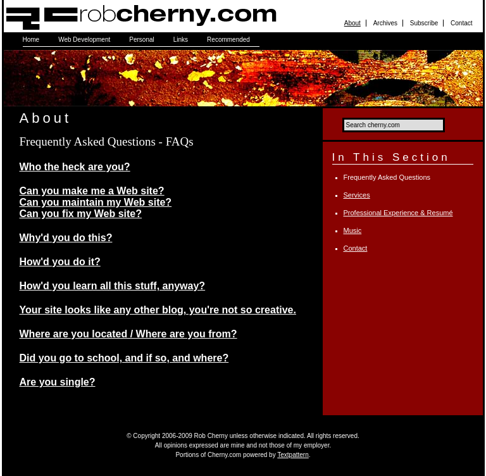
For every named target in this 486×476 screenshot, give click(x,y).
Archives (385, 23)
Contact (461, 23)
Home (31, 39)
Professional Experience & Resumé (398, 212)
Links (180, 39)
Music (353, 230)
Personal (141, 39)
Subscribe (424, 23)
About (352, 23)
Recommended (228, 39)
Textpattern (292, 454)
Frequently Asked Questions (387, 177)
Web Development (84, 39)
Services (357, 195)
